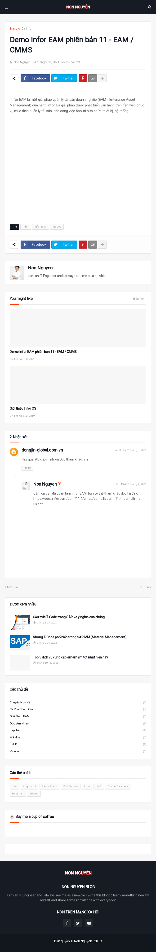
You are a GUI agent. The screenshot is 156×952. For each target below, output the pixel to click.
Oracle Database (117, 786)
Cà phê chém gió (78, 709)
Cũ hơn (144, 587)
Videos (57, 226)
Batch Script (49, 786)
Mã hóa (78, 737)
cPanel (33, 793)
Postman (17, 793)
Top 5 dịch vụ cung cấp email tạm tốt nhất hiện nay (70, 657)
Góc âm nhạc (78, 723)
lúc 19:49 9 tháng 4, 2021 (131, 484)
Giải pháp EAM (78, 716)
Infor (29, 28)
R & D (78, 744)
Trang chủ (16, 28)
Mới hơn (12, 587)
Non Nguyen (40, 268)
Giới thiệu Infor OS (23, 408)
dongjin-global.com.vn (42, 449)
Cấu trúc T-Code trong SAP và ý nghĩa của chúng (69, 617)
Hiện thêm (139, 298)
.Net (14, 786)
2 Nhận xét (73, 62)
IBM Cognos (70, 786)
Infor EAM (41, 226)
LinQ (99, 786)
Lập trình (78, 730)
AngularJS (29, 786)
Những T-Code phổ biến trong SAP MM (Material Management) (79, 637)
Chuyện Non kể (78, 702)
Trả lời (27, 467)
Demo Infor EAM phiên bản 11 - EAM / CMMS (43, 352)
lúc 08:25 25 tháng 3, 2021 (130, 450)
